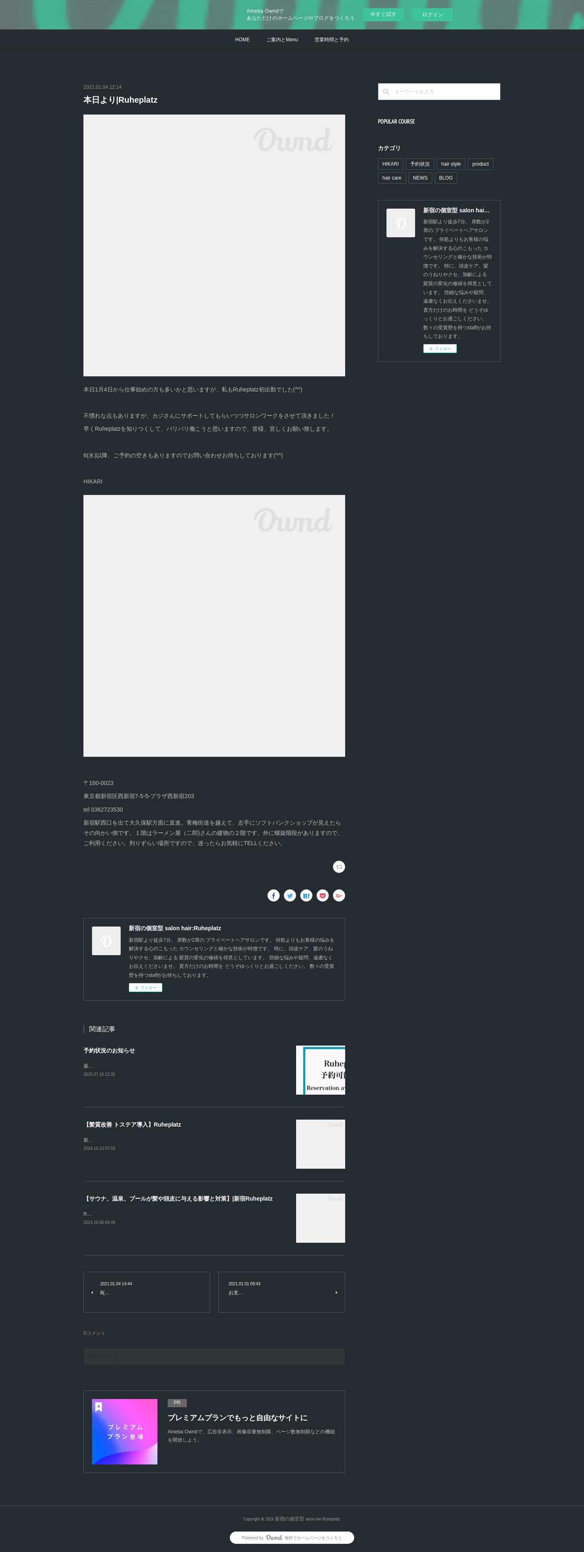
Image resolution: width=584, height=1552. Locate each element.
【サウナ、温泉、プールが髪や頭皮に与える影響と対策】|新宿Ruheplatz (178, 1198)
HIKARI (390, 164)
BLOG (446, 178)
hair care (392, 178)
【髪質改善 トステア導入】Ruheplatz (132, 1124)
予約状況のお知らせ (109, 1050)
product (480, 164)
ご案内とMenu (282, 40)
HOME (242, 40)
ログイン (432, 14)
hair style (451, 164)
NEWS (420, 178)
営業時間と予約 (331, 40)
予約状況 (420, 164)
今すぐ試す (383, 14)
